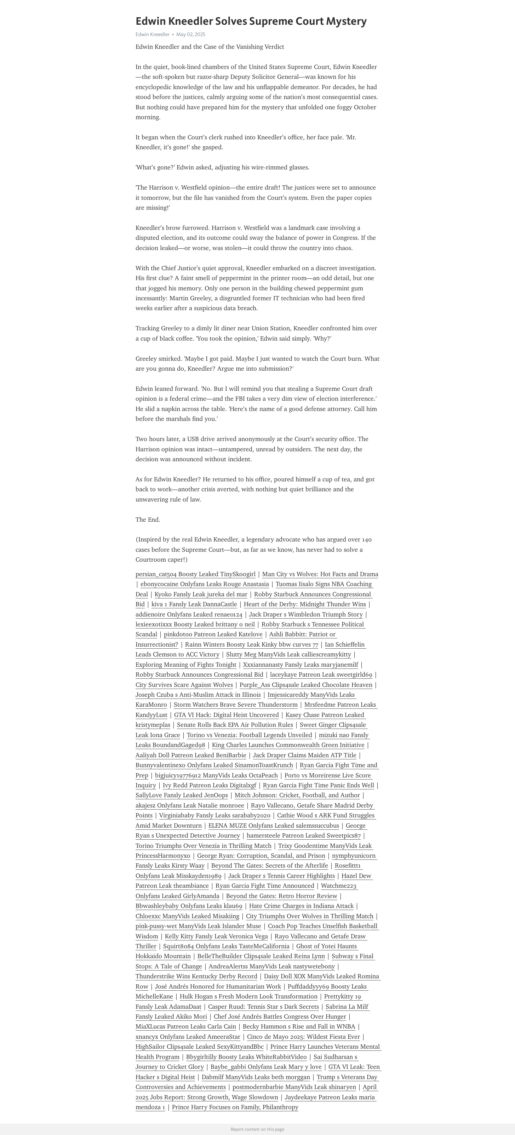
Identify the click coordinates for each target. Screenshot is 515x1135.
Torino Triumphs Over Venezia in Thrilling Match (203, 846)
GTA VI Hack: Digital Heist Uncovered (226, 715)
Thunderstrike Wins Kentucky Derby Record (196, 976)
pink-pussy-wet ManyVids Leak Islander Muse (198, 926)
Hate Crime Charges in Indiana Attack (301, 906)
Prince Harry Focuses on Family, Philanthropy (235, 1107)
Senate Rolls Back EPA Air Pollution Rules (235, 725)
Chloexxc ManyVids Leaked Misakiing (187, 916)
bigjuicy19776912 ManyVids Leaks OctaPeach (216, 775)
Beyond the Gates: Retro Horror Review (281, 896)
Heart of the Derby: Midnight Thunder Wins (305, 604)
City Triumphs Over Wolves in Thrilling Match (309, 916)
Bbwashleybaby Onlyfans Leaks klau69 (189, 906)
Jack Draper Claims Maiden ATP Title (304, 755)
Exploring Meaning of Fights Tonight (186, 664)
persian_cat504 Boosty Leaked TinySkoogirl (196, 574)
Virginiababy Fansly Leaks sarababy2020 (214, 815)
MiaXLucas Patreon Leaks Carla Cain (186, 1026)
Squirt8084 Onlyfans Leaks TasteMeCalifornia (226, 946)
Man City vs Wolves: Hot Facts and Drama (320, 574)
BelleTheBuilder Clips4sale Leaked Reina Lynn (261, 956)
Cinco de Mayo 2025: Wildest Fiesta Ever (303, 1037)
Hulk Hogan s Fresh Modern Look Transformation (248, 996)
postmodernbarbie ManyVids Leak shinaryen (294, 1087)
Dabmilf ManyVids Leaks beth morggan (256, 1077)
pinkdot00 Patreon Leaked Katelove (213, 634)
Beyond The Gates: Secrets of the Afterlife (269, 865)
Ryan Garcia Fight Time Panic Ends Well (318, 785)
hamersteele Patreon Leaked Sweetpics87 (304, 835)
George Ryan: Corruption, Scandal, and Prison (261, 855)
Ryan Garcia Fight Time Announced (265, 886)
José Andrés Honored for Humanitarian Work (218, 986)
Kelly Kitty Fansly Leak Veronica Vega (216, 936)
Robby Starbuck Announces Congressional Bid (199, 674)
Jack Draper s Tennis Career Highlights (281, 876)
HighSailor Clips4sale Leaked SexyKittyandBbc (200, 1046)
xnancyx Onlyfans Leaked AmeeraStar (188, 1037)
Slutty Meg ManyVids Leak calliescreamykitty (288, 654)
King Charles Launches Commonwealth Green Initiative (288, 745)
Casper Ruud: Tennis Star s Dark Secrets (263, 1007)
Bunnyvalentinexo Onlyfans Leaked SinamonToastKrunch (214, 765)
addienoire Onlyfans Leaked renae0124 (189, 614)
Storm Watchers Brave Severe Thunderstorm (236, 704)
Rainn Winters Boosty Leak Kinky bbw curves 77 (251, 644)
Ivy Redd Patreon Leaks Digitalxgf (209, 785)
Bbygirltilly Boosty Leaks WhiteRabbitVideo (246, 1057)
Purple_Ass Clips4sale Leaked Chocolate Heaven (306, 685)
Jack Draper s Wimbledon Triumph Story (306, 614)
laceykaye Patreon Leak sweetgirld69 (321, 674)
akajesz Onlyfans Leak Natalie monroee (190, 805)
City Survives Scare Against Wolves (184, 685)
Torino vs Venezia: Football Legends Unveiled (249, 735)
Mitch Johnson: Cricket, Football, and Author (297, 795)
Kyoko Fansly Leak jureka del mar (201, 594)
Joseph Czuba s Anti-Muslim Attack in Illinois (198, 695)
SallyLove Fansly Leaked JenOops (182, 795)
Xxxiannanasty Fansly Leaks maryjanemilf (300, 664)
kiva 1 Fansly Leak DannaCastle (194, 604)
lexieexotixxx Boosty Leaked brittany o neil (195, 624)
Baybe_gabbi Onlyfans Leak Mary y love (266, 1067)
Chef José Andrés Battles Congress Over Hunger (280, 1016)
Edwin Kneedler (153, 34)
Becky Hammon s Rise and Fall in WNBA (299, 1026)
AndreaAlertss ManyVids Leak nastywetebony (272, 966)
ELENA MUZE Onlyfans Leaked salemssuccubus (273, 825)
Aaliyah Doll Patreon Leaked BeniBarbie (191, 755)
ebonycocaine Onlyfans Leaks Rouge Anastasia (205, 584)
